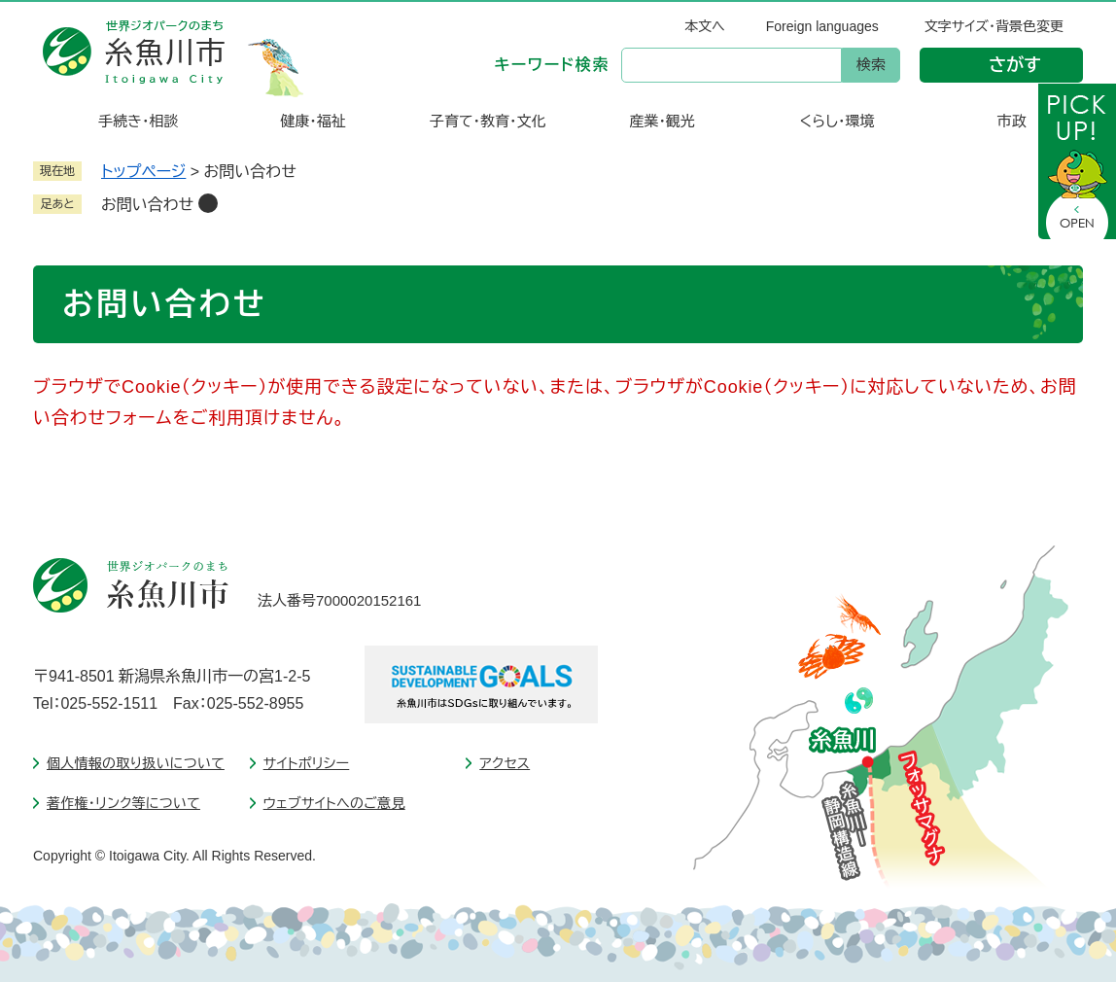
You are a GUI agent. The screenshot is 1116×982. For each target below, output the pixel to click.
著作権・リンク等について (123, 803)
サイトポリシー (306, 763)
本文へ (704, 26)
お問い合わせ (147, 204)
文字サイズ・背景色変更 (994, 26)
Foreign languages (822, 26)
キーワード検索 (552, 64)
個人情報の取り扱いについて (136, 763)
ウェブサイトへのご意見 (334, 803)
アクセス (504, 763)
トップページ (143, 171)
